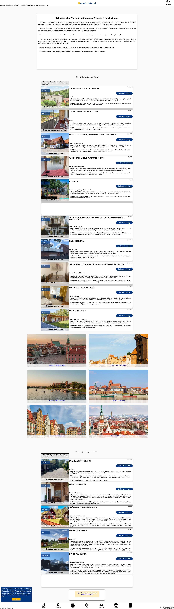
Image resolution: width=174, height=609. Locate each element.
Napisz (171, 608)
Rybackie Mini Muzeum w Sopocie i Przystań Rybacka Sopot (86, 593)
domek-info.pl (87, 3)
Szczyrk (44, 486)
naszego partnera (97, 104)
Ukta (43, 532)
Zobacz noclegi (124, 93)
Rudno (44, 463)
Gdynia (44, 90)
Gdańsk (44, 113)
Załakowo (45, 509)
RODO (3, 596)
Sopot (43, 136)
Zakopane (45, 556)
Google (29, 588)
